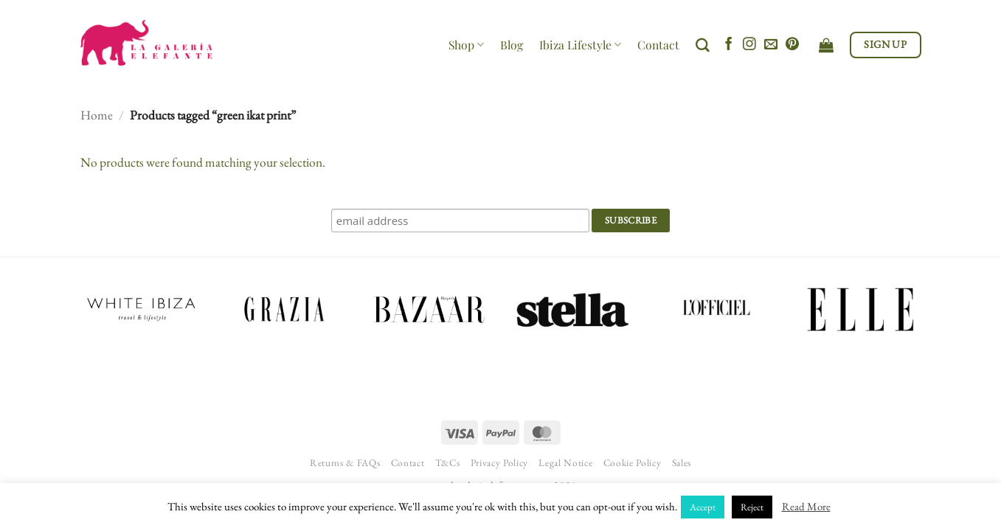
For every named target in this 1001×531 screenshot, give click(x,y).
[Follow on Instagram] (749, 45)
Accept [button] (703, 507)
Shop (466, 44)
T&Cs (447, 463)
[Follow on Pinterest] (792, 45)
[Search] (703, 45)
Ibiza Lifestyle (580, 44)
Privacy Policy (499, 463)
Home (96, 114)
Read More (806, 506)
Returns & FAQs (345, 463)
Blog (511, 44)
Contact (658, 44)
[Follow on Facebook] (728, 45)
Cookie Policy (632, 463)
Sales (681, 463)
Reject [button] (752, 507)
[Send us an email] (770, 45)
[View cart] (826, 45)
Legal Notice (565, 463)
